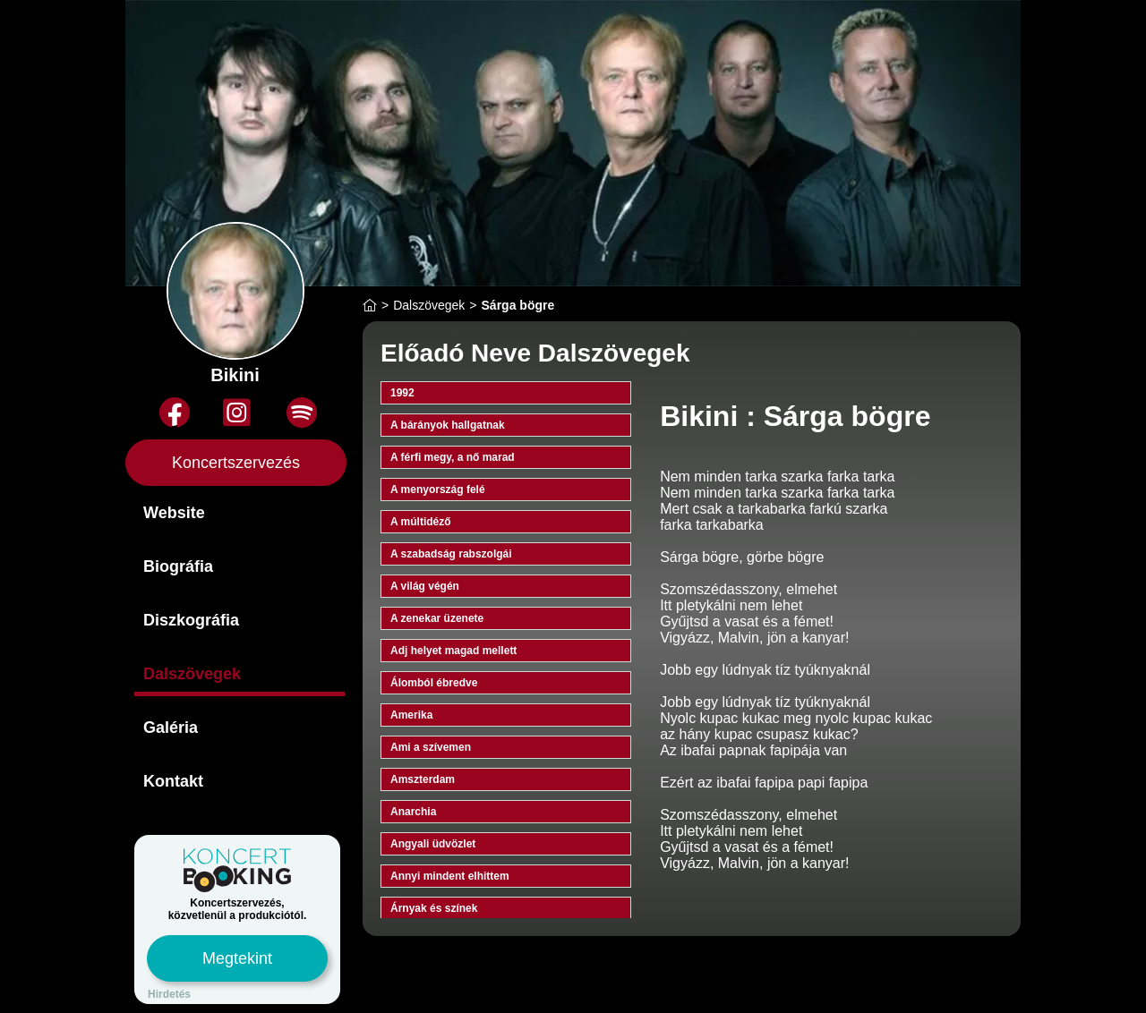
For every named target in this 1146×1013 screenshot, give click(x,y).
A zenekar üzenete (436, 618)
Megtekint (237, 958)
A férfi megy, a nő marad (452, 457)
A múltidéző (420, 521)
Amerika (411, 715)
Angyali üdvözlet (432, 844)
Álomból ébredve (433, 683)
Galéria (170, 727)
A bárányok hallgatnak (447, 425)
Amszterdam (422, 779)
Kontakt (173, 781)
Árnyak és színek (433, 908)
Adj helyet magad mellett (453, 650)
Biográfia (178, 566)
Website (174, 513)
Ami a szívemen (430, 747)
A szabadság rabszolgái (451, 554)
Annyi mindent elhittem (449, 876)
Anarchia (413, 811)
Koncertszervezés (236, 463)
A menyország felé (437, 489)
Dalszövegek (192, 674)
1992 (402, 393)
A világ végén (424, 586)
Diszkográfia (191, 620)
